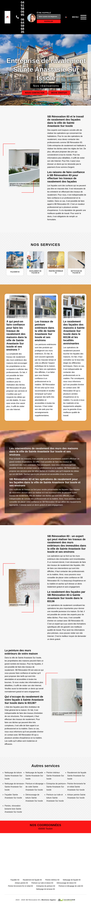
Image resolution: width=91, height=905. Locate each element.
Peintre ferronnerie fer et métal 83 (20, 886)
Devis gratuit (59, 93)
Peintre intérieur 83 (52, 880)
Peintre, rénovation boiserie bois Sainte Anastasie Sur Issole (13, 809)
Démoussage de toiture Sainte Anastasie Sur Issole (34, 798)
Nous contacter (34, 93)
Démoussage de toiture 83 (66, 883)
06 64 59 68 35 (22, 26)
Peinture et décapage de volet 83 (71, 886)
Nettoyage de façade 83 (72, 880)
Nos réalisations (46, 85)
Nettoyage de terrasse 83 (45, 889)
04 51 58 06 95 (22, 9)
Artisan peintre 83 (21, 883)
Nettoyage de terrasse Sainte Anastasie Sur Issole (14, 787)
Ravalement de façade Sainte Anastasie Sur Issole (76, 776)
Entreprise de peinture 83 (45, 886)
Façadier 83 (15, 880)
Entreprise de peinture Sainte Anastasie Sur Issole (55, 787)
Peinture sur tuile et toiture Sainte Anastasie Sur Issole (55, 798)
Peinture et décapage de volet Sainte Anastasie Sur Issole (34, 787)
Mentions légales (49, 900)
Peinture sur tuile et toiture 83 (42, 883)
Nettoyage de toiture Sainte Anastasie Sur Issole (13, 776)
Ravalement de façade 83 (32, 880)
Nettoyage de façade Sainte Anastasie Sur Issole (34, 776)
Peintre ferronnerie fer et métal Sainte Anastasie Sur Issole (76, 787)
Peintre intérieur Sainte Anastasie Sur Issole (55, 776)
